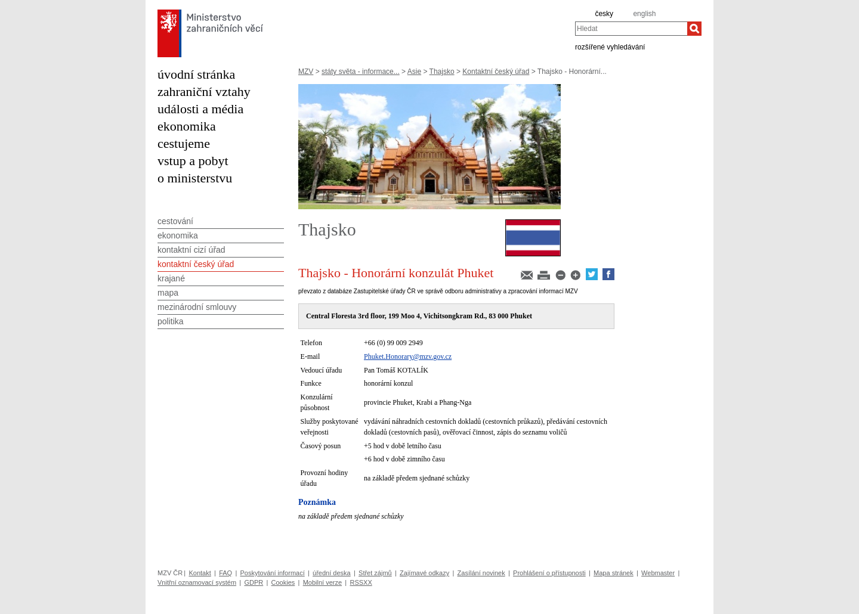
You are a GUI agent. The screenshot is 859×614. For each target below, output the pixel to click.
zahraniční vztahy (204, 91)
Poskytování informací (272, 572)
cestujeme (183, 143)
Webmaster (658, 572)
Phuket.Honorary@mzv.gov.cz (408, 356)
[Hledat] (694, 28)
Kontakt (200, 572)
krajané (171, 278)
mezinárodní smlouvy (196, 307)
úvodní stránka (196, 74)
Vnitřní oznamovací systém (196, 582)
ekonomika (186, 126)
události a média (200, 108)
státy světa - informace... (361, 71)
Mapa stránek (614, 572)
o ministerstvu (194, 177)
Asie (414, 71)
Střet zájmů (375, 572)
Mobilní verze (322, 582)
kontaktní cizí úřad (191, 250)
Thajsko (442, 71)
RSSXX (361, 582)
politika (170, 321)
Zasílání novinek (481, 572)
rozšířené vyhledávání (610, 46)
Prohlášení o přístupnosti (549, 572)
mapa (167, 292)
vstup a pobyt (192, 160)
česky (604, 14)
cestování (175, 221)
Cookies (283, 582)
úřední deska (332, 572)
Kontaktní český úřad (495, 71)
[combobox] (631, 28)
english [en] (644, 14)
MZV (305, 71)
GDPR (253, 582)
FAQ (225, 572)
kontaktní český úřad (195, 264)
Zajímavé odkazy (424, 572)
